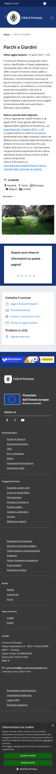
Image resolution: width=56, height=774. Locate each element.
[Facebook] (7, 420)
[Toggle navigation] (6, 17)
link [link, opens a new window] (12, 749)
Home (7, 34)
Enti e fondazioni (15, 453)
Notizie (10, 589)
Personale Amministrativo (20, 463)
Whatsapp (36, 185)
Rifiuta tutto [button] (28, 763)
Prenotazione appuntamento (21, 690)
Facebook (10, 185)
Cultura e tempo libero (18, 492)
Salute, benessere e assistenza (22, 560)
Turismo (11, 516)
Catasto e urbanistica (17, 512)
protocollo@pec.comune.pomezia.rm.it (27, 668)
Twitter (23, 185)
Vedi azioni (9, 196)
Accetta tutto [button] (27, 755)
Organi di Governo (16, 439)
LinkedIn (25, 189)
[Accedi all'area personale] (44, 3)
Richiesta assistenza (17, 705)
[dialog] (28, 748)
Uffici (9, 449)
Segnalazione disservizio (19, 695)
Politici (10, 458)
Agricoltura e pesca (16, 570)
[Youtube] (23, 420)
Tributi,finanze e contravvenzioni (23, 550)
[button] (28, 769)
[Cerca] (52, 18)
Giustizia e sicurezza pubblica (21, 546)
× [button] (53, 726)
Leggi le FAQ (13, 700)
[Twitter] (15, 420)
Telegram (11, 189)
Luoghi (10, 618)
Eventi (10, 622)
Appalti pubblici (14, 507)
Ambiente (12, 555)
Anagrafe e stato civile (18, 487)
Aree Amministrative (17, 444)
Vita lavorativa (14, 497)
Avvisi (10, 599)
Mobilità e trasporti (16, 521)
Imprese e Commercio (18, 502)
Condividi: (11, 180)
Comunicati (12, 594)
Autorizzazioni (14, 565)
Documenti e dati (15, 468)
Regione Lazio (11, 3)
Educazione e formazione (19, 541)
